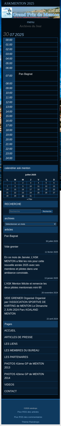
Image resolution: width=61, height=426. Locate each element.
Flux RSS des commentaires (28, 417)
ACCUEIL (10, 330)
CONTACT (10, 391)
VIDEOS (9, 384)
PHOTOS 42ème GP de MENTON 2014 (24, 376)
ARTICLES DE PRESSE (18, 337)
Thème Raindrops (30, 422)
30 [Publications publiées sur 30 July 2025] (23, 196)
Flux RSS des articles (28, 412)
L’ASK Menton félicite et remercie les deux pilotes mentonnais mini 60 (25, 285)
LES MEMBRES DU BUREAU (21, 350)
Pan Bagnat (11, 236)
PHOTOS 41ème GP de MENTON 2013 (24, 365)
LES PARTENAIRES (16, 357)
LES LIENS (11, 343)
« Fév (29, 199)
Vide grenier (11, 246)
